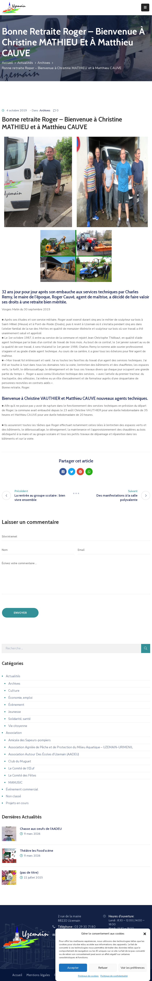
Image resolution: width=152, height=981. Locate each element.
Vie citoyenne (17, 726)
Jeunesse (14, 712)
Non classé (13, 796)
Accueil (7, 63)
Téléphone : (77, 927)
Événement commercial (22, 789)
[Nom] (38, 550)
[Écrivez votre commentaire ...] (76, 576)
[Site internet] (76, 536)
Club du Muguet (19, 761)
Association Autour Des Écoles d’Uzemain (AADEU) (43, 754)
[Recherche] (71, 648)
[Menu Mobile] (145, 7)
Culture (13, 691)
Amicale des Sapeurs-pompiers (29, 740)
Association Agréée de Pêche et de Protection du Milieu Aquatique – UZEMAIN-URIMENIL (70, 747)
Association (14, 733)
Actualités (25, 63)
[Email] (114, 550)
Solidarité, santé (19, 719)
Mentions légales (38, 975)
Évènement (16, 705)
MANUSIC (15, 782)
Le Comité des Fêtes (22, 775)
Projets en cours (17, 803)
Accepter (73, 968)
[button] (145, 933)
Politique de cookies (88, 975)
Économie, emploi (20, 698)
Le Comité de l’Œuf (21, 768)
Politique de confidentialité (114, 975)
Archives (43, 63)
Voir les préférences (133, 968)
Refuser (102, 968)
